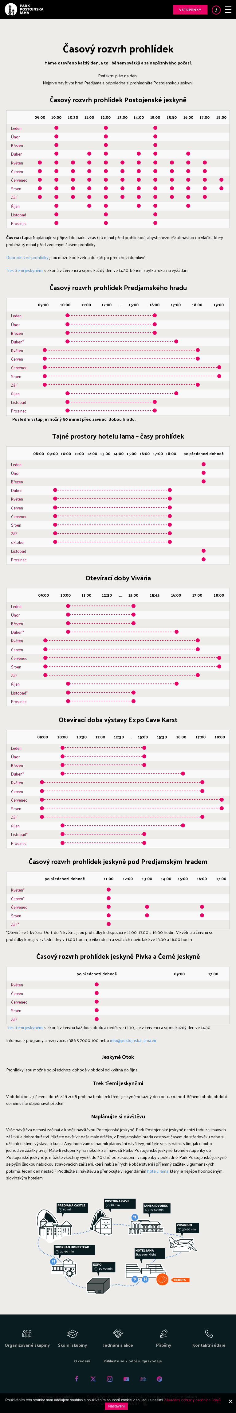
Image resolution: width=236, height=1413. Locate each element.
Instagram (109, 1379)
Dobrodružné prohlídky (27, 257)
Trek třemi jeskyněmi (24, 270)
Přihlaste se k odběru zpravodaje (133, 1360)
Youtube (126, 1379)
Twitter (93, 1379)
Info (216, 10)
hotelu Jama (157, 1171)
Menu (228, 9)
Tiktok (159, 1379)
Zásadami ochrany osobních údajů (192, 1400)
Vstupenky (190, 9)
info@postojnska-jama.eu (133, 1040)
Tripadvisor (143, 1379)
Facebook (76, 1379)
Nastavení (116, 1406)
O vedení (82, 1360)
